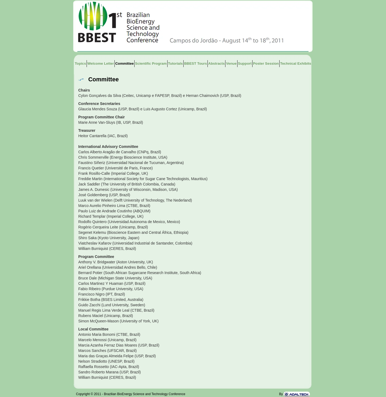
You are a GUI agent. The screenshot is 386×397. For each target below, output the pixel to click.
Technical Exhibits (295, 63)
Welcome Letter (100, 63)
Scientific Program (151, 63)
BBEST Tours (195, 63)
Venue (231, 63)
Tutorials (175, 63)
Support (245, 63)
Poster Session (266, 63)
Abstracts (216, 63)
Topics (80, 63)
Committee (124, 63)
